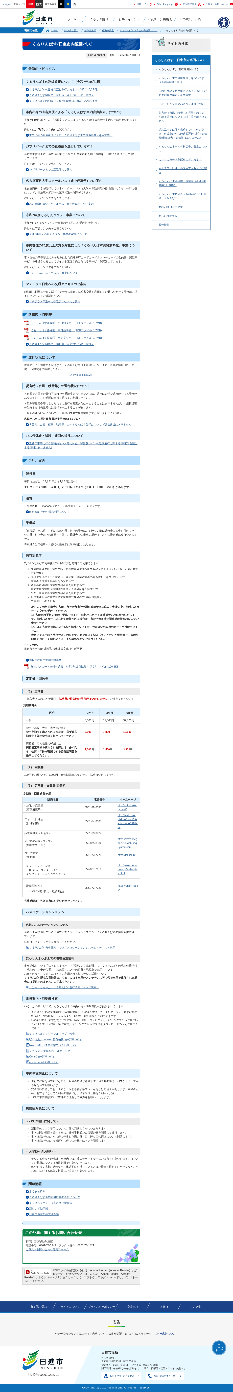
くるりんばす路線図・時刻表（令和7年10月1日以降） (61, 95)
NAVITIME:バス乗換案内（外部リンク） (53, 1045)
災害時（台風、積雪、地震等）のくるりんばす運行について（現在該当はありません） (81, 424)
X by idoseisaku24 (81, 374)
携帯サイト (142, 4)
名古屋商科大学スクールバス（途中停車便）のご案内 (61, 203)
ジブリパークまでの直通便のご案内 (50, 169)
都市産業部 (90, 30)
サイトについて (70, 1306)
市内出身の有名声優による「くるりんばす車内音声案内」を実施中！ (70, 135)
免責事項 (132, 1306)
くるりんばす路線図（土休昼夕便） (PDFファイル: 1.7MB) (66, 337)
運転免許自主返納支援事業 (45, 660)
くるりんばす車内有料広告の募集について (54, 1197)
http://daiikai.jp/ (126, 855)
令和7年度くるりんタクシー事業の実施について (58, 234)
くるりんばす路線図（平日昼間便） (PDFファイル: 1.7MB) (66, 330)
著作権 (164, 1306)
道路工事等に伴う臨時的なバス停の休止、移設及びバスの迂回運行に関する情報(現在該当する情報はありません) (80, 445)
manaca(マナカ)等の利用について (49, 511)
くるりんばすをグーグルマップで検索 (52, 1033)
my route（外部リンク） (43, 1062)
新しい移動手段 (38, 1208)
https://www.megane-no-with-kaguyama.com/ (127, 843)
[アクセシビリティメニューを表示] (224, 22)
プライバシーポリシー (101, 1306)
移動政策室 (108, 30)
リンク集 (195, 1306)
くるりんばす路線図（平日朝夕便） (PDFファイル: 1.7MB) (66, 323)
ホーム (54, 30)
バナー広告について (166, 1333)
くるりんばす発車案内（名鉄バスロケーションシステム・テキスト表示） (73, 947)
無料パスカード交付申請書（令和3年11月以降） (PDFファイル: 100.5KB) (75, 666)
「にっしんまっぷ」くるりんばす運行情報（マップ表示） (64, 987)
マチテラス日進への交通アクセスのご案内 (54, 301)
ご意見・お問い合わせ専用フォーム (47, 1249)
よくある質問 (37, 1191)
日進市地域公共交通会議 (44, 1214)
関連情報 (164, 224)
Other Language (165, 4)
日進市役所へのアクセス (122, 1376)
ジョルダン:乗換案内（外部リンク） (51, 1050)
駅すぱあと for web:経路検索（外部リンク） (55, 1039)
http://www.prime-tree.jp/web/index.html (127, 869)
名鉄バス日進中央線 (171, 207)
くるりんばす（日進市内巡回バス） (138, 30)
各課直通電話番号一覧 (164, 1376)
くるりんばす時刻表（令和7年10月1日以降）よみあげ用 (63, 100)
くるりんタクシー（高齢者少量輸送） (52, 1202)
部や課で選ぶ (190, 4)
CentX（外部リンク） (42, 1056)
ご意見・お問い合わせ (217, 4)
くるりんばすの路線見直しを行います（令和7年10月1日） (64, 89)
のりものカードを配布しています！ (180, 159)
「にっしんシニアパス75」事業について (53, 272)
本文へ (8, 4)
